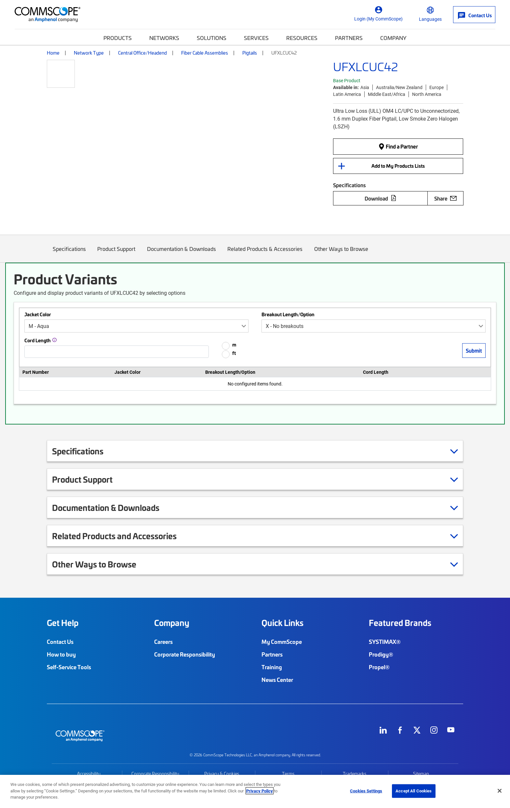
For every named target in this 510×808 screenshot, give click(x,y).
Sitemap (421, 774)
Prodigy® (381, 654)
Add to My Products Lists (398, 166)
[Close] (499, 791)
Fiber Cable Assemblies (204, 52)
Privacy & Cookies (221, 774)
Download (380, 198)
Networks (164, 37)
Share (445, 198)
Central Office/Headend (142, 52)
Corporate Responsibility (184, 654)
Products (117, 37)
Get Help (62, 623)
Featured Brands (400, 623)
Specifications (69, 253)
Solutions (211, 37)
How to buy (61, 654)
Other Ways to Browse (341, 253)
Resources (301, 37)
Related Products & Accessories (265, 253)
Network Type (89, 52)
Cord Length (37, 340)
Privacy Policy (259, 791)
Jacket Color (37, 314)
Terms (288, 774)
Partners (349, 37)
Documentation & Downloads (181, 253)
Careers (163, 641)
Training (272, 667)
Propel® (379, 667)
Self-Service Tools (69, 667)
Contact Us (60, 641)
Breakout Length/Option (288, 314)
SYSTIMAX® (385, 641)
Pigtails (249, 52)
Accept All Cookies (414, 791)
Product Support (116, 253)
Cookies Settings (366, 791)
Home (53, 52)
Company (393, 37)
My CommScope (282, 641)
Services (256, 37)
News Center (277, 679)
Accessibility (89, 774)
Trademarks (354, 774)
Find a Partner (398, 146)
